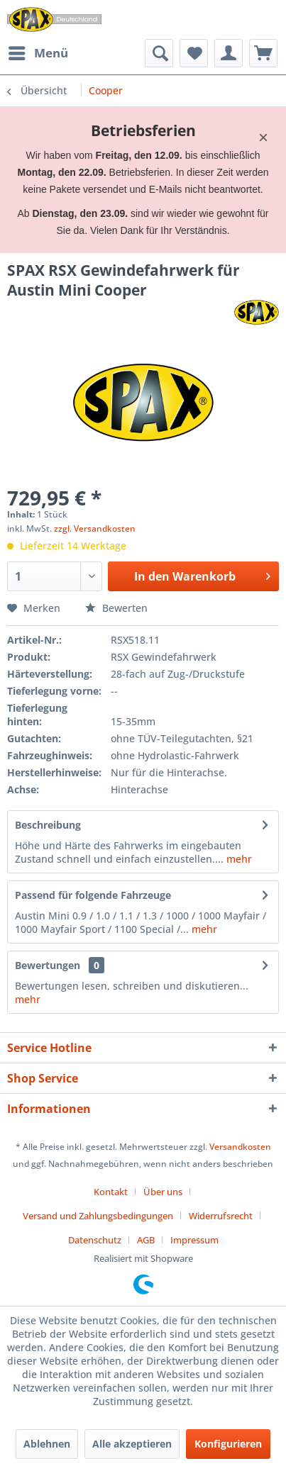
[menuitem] (37, 53)
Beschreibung (48, 825)
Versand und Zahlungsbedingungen (98, 1215)
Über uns (162, 1191)
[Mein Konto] (228, 53)
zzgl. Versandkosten (95, 528)
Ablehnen (46, 1443)
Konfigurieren (228, 1443)
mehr (238, 859)
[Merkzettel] (194, 53)
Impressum (194, 1239)
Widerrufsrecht (221, 1215)
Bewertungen (47, 965)
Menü (38, 51)
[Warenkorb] (263, 53)
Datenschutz (94, 1239)
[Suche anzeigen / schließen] (159, 53)
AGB (146, 1239)
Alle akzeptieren (132, 1443)
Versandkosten (240, 1147)
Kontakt (111, 1191)
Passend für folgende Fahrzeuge (93, 895)
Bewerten (116, 608)
